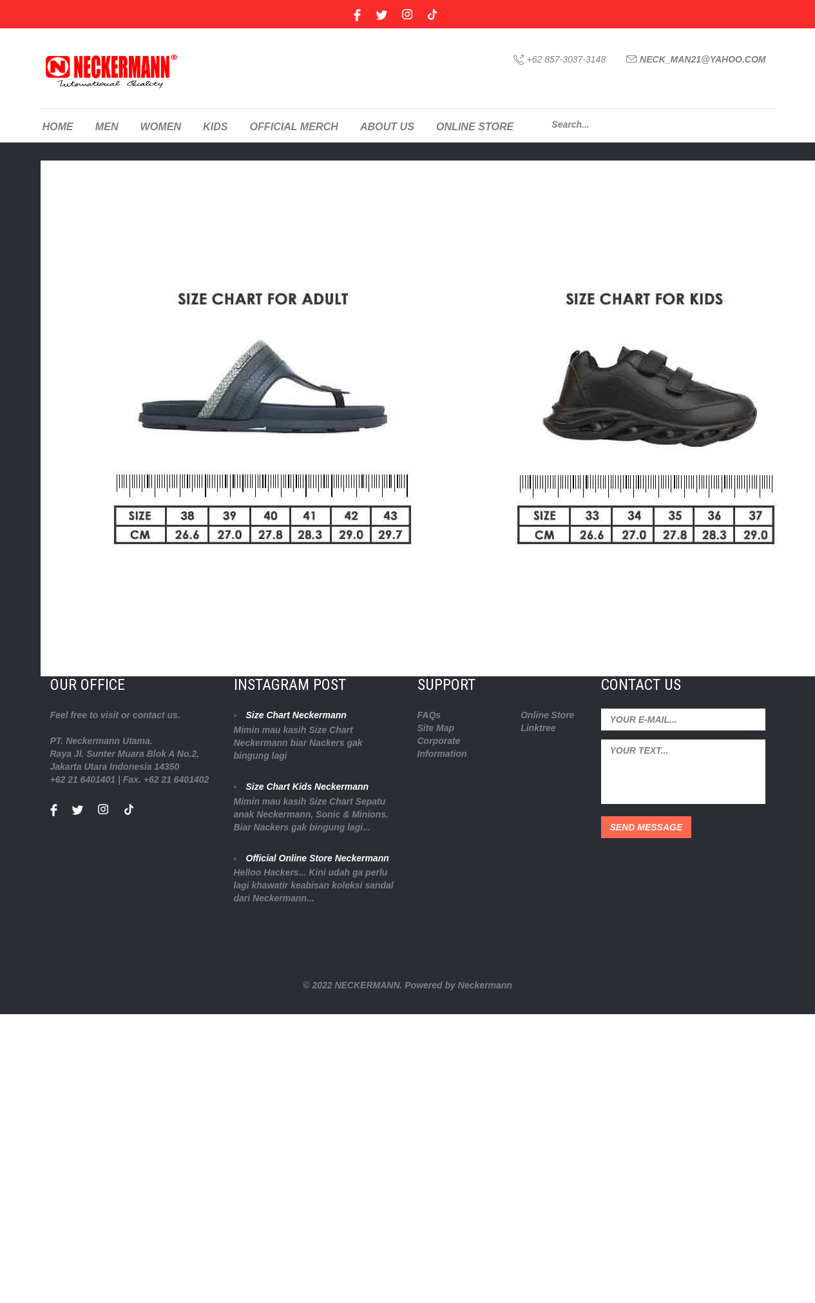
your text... (683, 772)
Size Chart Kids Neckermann (307, 786)
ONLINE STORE (474, 126)
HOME (58, 126)
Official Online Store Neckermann (317, 858)
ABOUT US (387, 126)
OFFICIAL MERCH (293, 126)
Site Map (436, 728)
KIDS (215, 126)
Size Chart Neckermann (296, 715)
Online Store (547, 715)
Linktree (538, 728)
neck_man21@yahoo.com (702, 59)
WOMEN (160, 126)
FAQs (429, 715)
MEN (107, 126)
